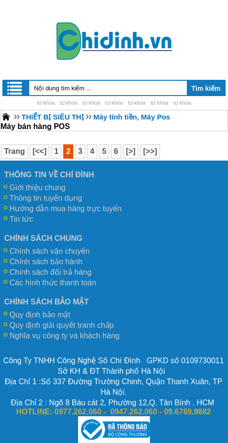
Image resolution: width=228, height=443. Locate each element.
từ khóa (46, 103)
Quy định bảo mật (40, 315)
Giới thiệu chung (38, 188)
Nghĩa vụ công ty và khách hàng (65, 336)
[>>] (150, 151)
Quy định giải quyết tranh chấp (62, 325)
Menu (15, 88)
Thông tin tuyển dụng (46, 198)
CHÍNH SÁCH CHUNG (43, 238)
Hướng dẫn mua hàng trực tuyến (66, 209)
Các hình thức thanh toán (53, 283)
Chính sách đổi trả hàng (50, 272)
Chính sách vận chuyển (50, 251)
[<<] (39, 151)
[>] (131, 151)
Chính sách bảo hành (46, 262)
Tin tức (22, 219)
